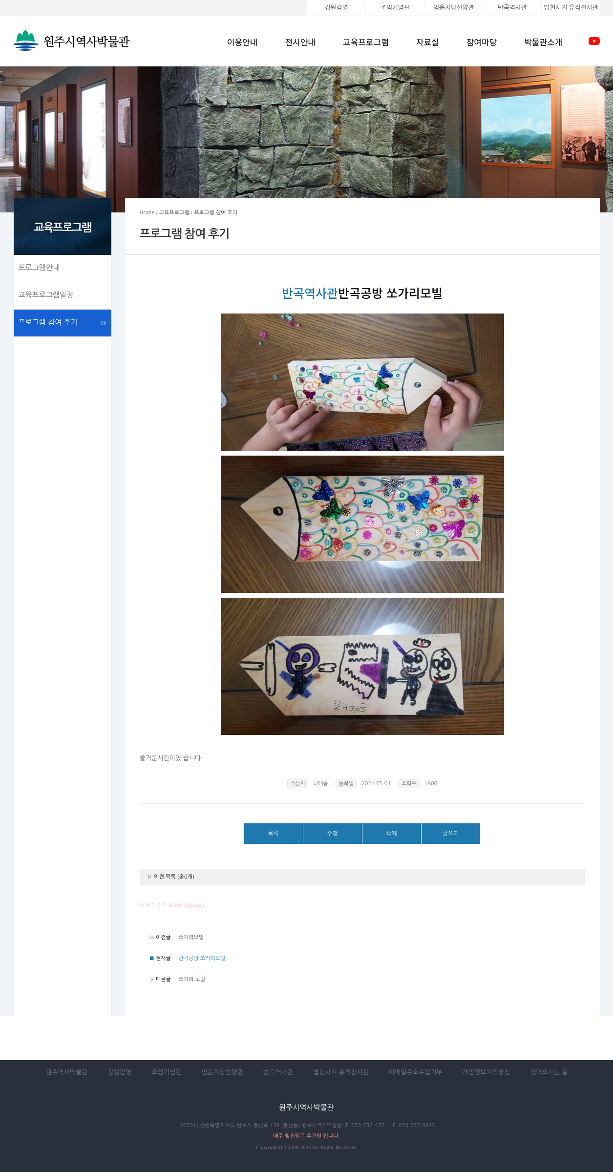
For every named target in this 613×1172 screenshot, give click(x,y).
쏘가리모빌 (191, 937)
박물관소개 (543, 42)
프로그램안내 (39, 267)
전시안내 (300, 42)
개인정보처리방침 (486, 1072)
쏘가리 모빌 (191, 979)
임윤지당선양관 (453, 7)
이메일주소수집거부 (416, 1072)
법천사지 (570, 7)
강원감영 (336, 7)
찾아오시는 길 (549, 1072)
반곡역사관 (512, 7)
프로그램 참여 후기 (48, 322)
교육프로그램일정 (46, 294)
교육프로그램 (366, 42)
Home (147, 212)
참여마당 (481, 42)
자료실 (427, 42)
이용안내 (242, 42)
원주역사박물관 (67, 1072)
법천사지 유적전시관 (341, 1072)
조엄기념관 (394, 7)
